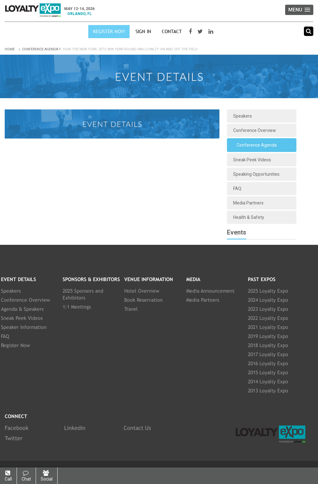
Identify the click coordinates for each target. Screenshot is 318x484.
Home (13, 49)
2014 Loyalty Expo (268, 382)
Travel (131, 309)
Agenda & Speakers (22, 309)
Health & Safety (248, 217)
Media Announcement (210, 291)
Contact (172, 31)
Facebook (16, 428)
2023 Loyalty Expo (268, 309)
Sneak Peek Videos (252, 159)
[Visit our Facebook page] (191, 31)
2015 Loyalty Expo (268, 373)
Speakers (242, 115)
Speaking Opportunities (256, 174)
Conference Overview (254, 130)
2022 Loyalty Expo (268, 318)
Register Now (109, 31)
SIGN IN (143, 31)
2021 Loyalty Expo (268, 327)
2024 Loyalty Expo (268, 300)
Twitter (14, 438)
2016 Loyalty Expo (268, 363)
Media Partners (248, 202)
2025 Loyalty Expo (268, 291)
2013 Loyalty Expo (268, 391)
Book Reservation (143, 300)
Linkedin (74, 428)
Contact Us (137, 428)
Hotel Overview (141, 291)
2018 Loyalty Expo (268, 345)
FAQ (237, 188)
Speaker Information (24, 327)
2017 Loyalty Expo (268, 354)
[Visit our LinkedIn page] (211, 31)
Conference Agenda (40, 49)
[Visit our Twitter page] (201, 31)
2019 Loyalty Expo (268, 336)
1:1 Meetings (77, 307)
